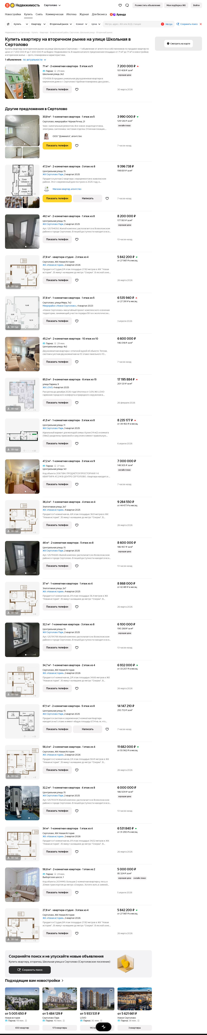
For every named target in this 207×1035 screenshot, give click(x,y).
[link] (196, 5)
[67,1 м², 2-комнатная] (24, 723)
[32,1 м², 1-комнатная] (24, 641)
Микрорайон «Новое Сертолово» (59, 305)
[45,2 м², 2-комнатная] (24, 356)
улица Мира (61, 302)
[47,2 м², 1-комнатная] (24, 478)
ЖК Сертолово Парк (53, 174)
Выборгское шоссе (52, 877)
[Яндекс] (7, 5)
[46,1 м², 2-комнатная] (24, 233)
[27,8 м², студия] (24, 274)
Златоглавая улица (52, 506)
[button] (127, 5)
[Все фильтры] (8, 24)
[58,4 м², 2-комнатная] (24, 764)
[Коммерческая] (54, 14)
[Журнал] (84, 14)
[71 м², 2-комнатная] (24, 83)
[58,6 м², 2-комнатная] (24, 886)
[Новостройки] (14, 14)
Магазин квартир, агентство (67, 189)
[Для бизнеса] (99, 14)
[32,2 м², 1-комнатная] (24, 805)
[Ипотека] (71, 14)
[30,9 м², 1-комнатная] (24, 138)
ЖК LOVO (47, 387)
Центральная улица (53, 171)
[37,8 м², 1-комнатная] (24, 315)
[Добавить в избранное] (77, 89)
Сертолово (48, 121)
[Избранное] (120, 5)
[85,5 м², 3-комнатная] (24, 396)
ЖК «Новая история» (53, 265)
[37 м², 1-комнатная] (24, 600)
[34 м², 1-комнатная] (24, 845)
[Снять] (39, 14)
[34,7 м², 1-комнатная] (24, 682)
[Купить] (28, 14)
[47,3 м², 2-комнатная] (24, 188)
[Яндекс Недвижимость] (25, 5)
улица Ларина (50, 384)
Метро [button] (169, 24)
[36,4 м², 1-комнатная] (24, 519)
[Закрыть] (200, 24)
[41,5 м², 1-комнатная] (24, 437)
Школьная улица (51, 74)
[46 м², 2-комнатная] (24, 560)
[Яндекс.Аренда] (117, 14)
